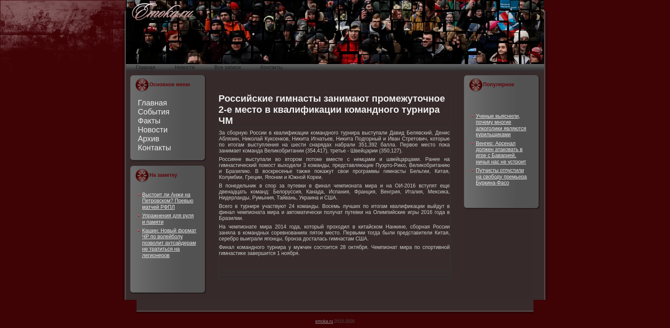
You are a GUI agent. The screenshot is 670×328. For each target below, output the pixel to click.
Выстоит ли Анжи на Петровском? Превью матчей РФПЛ (167, 201)
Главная (152, 103)
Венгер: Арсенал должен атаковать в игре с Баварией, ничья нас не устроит (501, 153)
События (153, 112)
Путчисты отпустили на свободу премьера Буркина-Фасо (501, 176)
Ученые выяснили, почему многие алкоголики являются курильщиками (501, 125)
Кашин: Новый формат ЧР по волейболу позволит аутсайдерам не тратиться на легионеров (169, 243)
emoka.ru (324, 321)
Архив (148, 139)
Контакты (154, 148)
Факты (149, 121)
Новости (153, 130)
